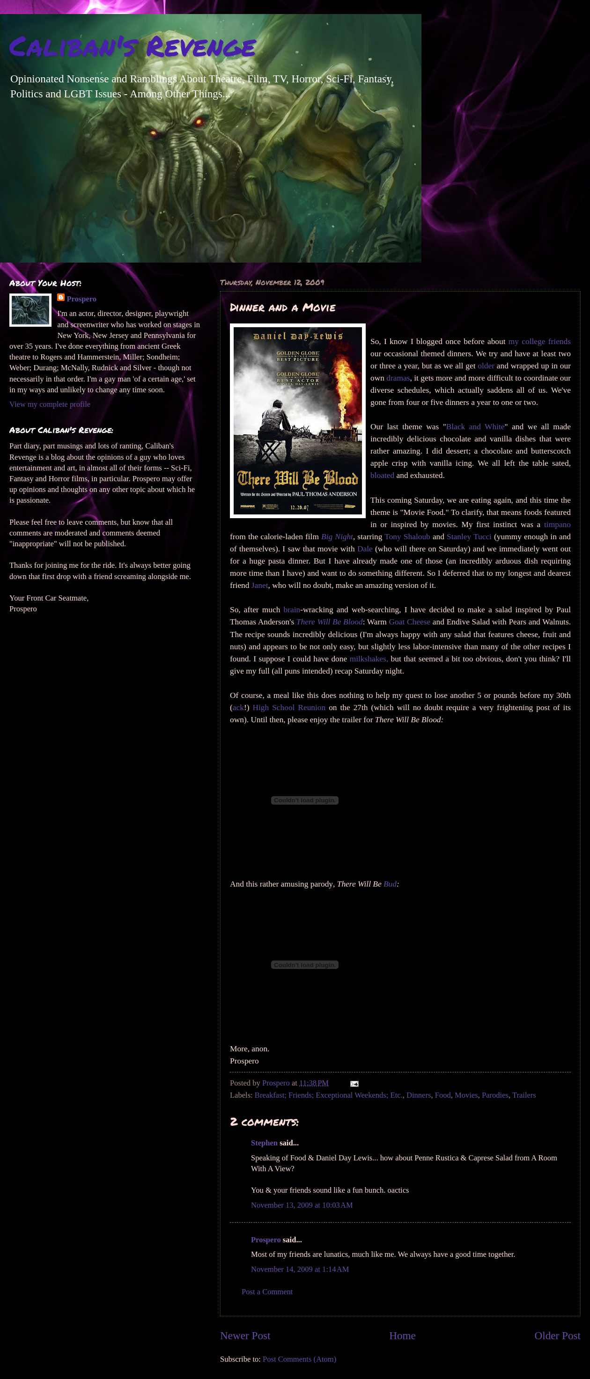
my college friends (540, 341)
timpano (557, 524)
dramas (398, 378)
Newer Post (245, 1335)
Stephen (264, 1142)
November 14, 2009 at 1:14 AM (300, 1269)
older (486, 365)
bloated (382, 475)
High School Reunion (288, 707)
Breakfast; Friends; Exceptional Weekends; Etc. (329, 1095)
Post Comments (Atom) (299, 1359)
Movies (466, 1095)
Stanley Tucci (469, 536)
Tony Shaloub (407, 536)
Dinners (418, 1095)
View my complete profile (49, 404)
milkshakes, (369, 658)
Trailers (524, 1095)
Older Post (558, 1335)
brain (291, 609)
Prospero (266, 1239)
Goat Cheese (410, 621)
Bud (390, 884)
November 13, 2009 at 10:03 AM (302, 1205)
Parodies (495, 1095)
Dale (365, 548)
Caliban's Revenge (132, 45)
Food (443, 1095)
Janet (259, 585)
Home (402, 1335)
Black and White (475, 426)
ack (238, 707)
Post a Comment (267, 1291)
